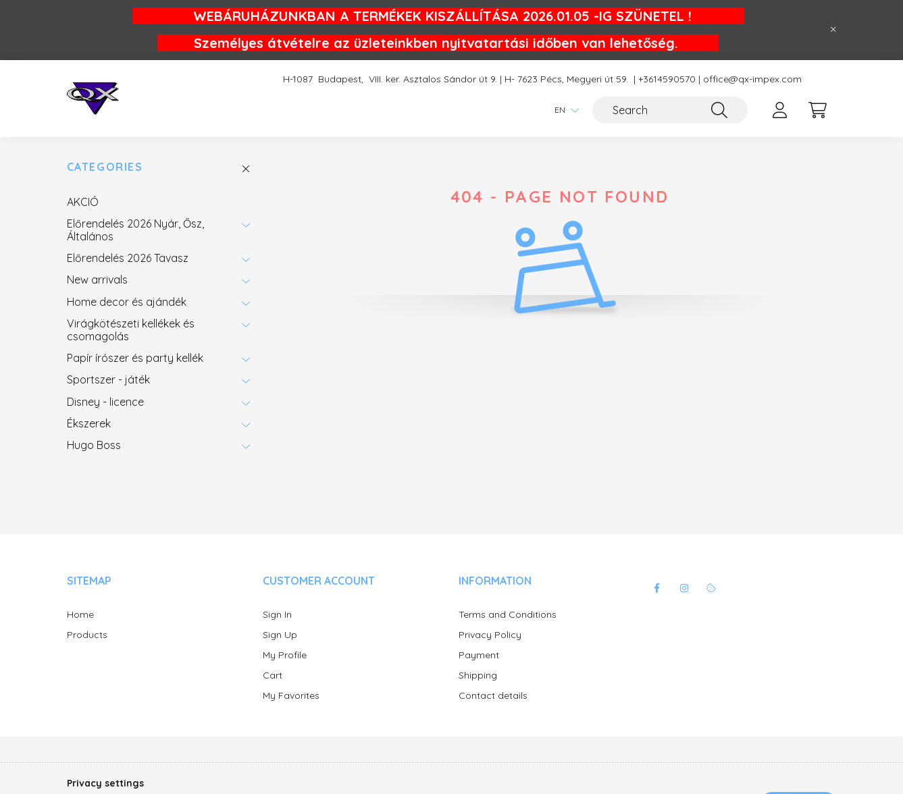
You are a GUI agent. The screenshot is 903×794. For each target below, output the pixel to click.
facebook (657, 588)
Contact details (493, 696)
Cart (272, 675)
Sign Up (280, 635)
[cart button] (817, 110)
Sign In (277, 614)
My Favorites (291, 696)
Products (87, 635)
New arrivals (97, 279)
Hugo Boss (94, 445)
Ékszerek (89, 423)
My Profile (285, 655)
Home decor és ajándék (126, 302)
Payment (479, 655)
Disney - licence (105, 401)
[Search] (670, 110)
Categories (105, 167)
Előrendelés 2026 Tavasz (127, 258)
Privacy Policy (490, 635)
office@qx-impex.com (752, 79)
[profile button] (780, 110)
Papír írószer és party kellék (135, 358)
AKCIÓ (83, 202)
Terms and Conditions (508, 614)
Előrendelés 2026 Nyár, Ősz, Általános (135, 229)
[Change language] (563, 110)
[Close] (833, 30)
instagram (684, 588)
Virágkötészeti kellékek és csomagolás (131, 329)
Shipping (478, 675)
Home (80, 614)
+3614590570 (667, 79)
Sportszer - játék (108, 379)
